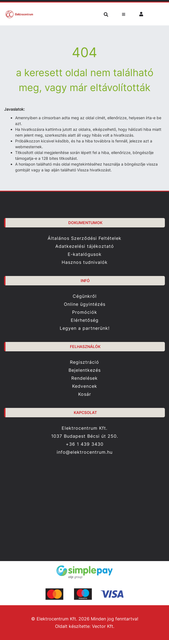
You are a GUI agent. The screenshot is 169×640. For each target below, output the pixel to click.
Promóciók (84, 312)
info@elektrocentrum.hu (85, 452)
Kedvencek (84, 386)
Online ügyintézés (84, 304)
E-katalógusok (85, 254)
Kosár (84, 394)
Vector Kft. (103, 626)
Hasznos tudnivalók (85, 262)
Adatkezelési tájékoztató (84, 246)
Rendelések (84, 378)
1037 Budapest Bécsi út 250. (84, 436)
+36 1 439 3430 (84, 444)
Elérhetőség (85, 320)
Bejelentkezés (85, 370)
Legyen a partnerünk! (85, 328)
